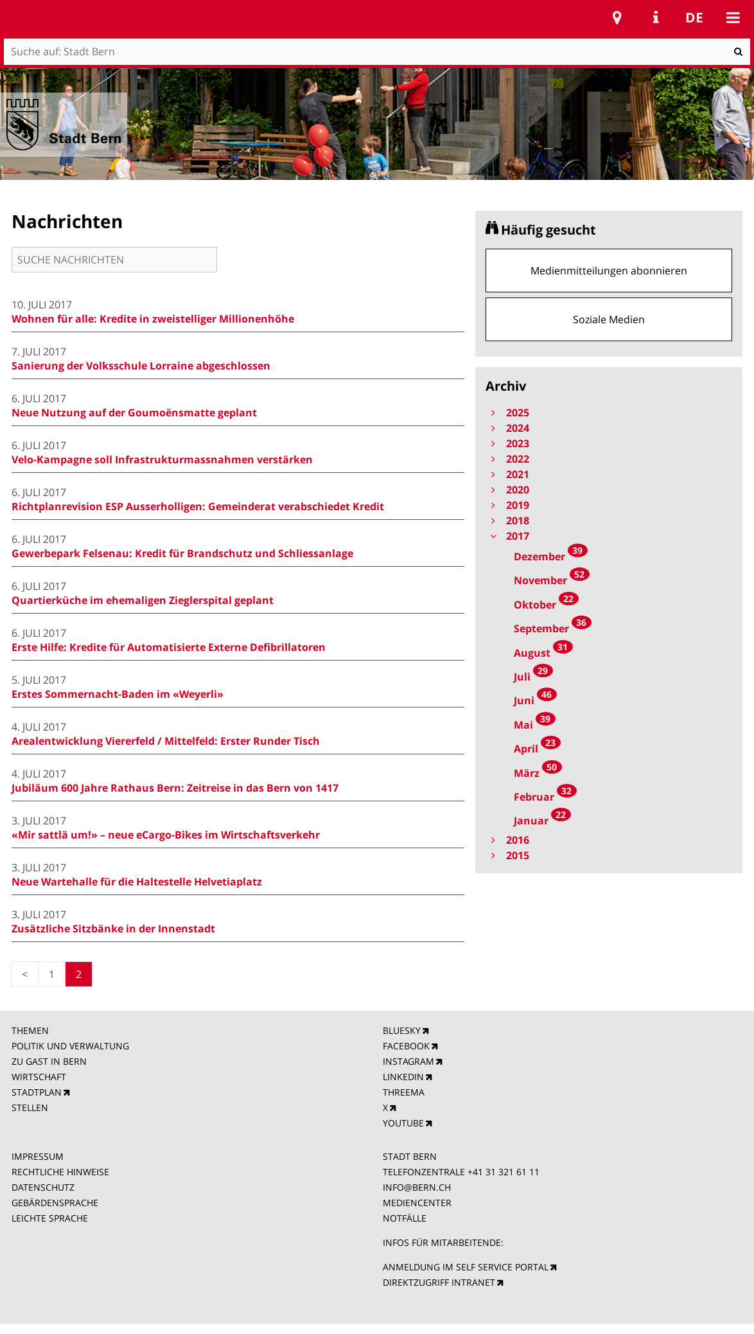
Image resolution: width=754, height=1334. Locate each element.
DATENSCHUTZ (43, 1187)
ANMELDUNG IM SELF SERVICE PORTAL (465, 1267)
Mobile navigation (732, 17)
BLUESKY (402, 1030)
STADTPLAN (37, 1092)
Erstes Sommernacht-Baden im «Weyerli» (118, 694)
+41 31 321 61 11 (503, 1172)
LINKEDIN (403, 1077)
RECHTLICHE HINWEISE (60, 1172)
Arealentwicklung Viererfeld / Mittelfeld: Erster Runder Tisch (166, 741)
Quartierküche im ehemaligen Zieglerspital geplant (143, 600)
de (694, 17)
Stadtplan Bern (617, 17)
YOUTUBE (403, 1123)
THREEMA (404, 1092)
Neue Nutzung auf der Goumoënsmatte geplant (134, 412)
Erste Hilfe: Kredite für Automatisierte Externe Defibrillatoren (169, 647)
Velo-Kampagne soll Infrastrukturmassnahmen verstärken (162, 459)
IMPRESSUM (38, 1156)
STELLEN (30, 1107)
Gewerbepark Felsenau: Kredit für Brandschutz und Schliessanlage (182, 553)
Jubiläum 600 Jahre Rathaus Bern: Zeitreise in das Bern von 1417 (175, 788)
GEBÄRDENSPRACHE (55, 1202)
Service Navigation (655, 17)
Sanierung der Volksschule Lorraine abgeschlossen (141, 366)
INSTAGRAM (408, 1061)
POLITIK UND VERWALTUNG (70, 1046)
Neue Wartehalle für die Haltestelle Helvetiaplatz (137, 882)
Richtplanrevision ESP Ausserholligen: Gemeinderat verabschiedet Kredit (198, 506)
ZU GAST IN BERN (49, 1061)
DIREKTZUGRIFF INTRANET (439, 1282)
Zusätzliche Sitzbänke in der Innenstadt (113, 928)
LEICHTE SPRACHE (50, 1218)
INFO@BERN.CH (417, 1187)
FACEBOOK (406, 1046)
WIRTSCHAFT (39, 1077)
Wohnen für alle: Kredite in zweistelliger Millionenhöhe (153, 319)
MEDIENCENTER (417, 1202)
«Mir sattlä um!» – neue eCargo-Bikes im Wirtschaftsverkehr (166, 835)
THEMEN (30, 1030)
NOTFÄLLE (404, 1218)
